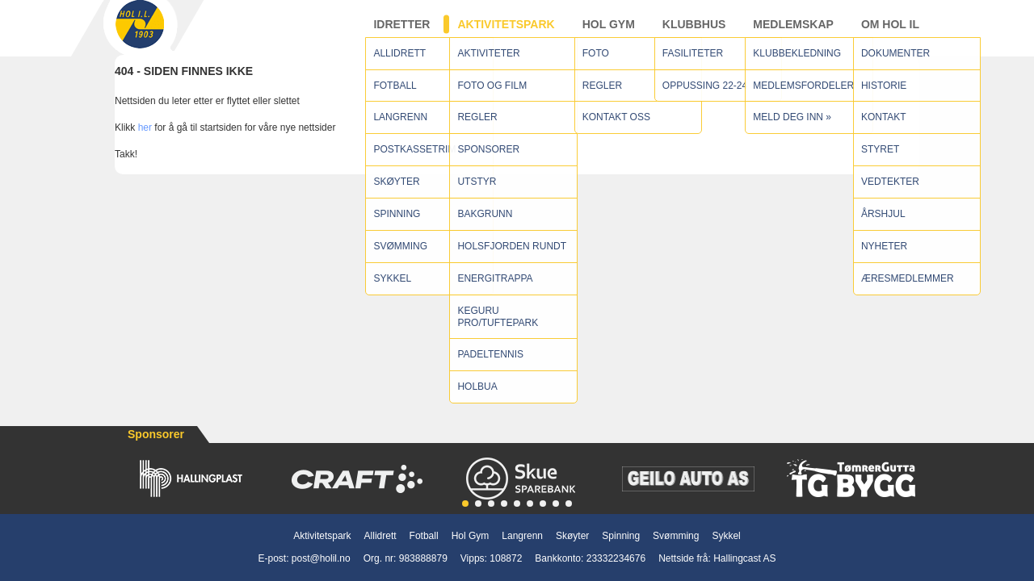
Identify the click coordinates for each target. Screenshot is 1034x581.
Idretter (401, 31)
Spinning (621, 535)
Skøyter (572, 535)
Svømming (676, 535)
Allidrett (380, 535)
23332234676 (615, 558)
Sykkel (726, 535)
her (145, 142)
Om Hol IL (890, 31)
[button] (465, 503)
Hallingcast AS (744, 558)
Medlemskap (793, 31)
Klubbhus (694, 31)
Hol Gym (608, 31)
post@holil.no (321, 558)
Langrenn (522, 535)
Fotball (424, 535)
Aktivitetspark (505, 31)
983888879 (423, 558)
